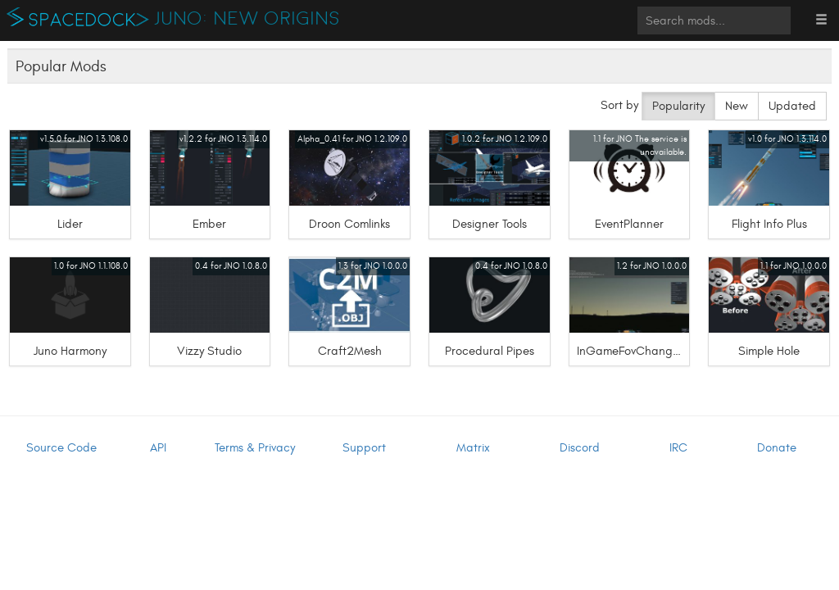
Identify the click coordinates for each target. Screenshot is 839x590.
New (736, 106)
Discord (580, 448)
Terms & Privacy (255, 448)
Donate (776, 448)
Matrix (473, 448)
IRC (678, 448)
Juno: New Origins (248, 19)
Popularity (678, 106)
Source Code (61, 448)
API (158, 448)
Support (364, 448)
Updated (792, 106)
